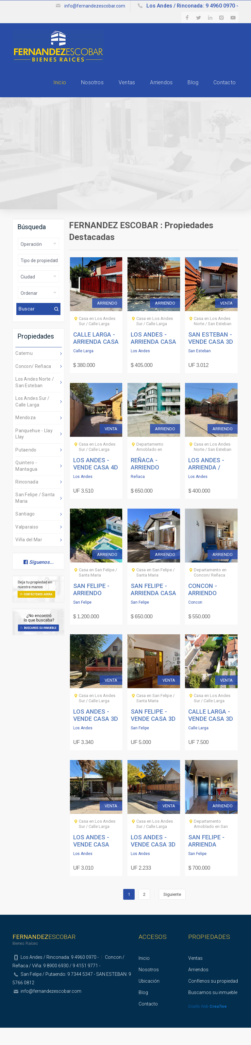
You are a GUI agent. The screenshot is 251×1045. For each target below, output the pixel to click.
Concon (195, 619)
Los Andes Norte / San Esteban (34, 399)
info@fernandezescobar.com (84, 5)
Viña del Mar (28, 557)
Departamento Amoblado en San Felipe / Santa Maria (212, 843)
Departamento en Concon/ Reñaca (210, 590)
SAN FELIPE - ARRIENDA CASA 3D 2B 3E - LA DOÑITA (153, 609)
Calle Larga (83, 368)
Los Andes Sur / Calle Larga (32, 419)
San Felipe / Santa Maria (35, 515)
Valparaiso (26, 544)
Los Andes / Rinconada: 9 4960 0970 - (187, 6)
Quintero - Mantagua (26, 483)
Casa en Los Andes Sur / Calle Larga (97, 338)
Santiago (25, 531)
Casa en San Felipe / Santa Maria (98, 590)
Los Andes (140, 368)
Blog (189, 91)
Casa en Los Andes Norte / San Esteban (212, 338)
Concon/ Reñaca (33, 383)
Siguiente (172, 911)
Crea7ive (218, 1023)
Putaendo (25, 467)
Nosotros (64, 91)
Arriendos (149, 91)
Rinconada (26, 499)
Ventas (106, 91)
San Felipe (82, 619)
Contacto (228, 91)
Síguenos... (39, 579)
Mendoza (25, 434)
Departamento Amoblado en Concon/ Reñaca (152, 466)
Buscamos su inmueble (212, 1009)
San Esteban (199, 368)
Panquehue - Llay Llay (34, 451)
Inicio (24, 91)
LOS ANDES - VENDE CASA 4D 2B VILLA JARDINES (95, 484)
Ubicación (149, 998)
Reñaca (138, 494)
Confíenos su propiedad (213, 998)
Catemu (24, 370)
